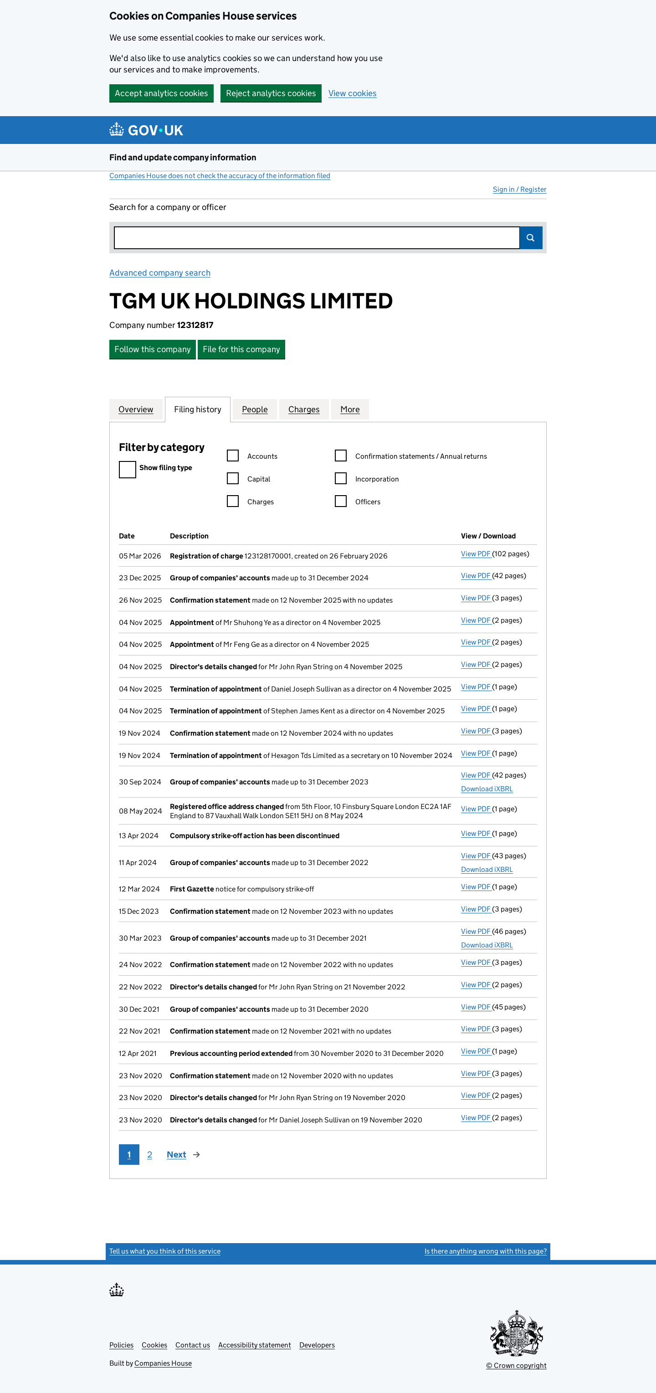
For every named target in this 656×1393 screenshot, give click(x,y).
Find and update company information (182, 157)
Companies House (163, 1363)
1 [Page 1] (129, 1154)
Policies (121, 1345)
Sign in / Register (520, 189)
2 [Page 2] (149, 1154)
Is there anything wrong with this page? (486, 1251)
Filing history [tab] (197, 409)
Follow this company (152, 349)
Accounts (252, 457)
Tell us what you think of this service (164, 1251)
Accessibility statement (254, 1345)
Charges (250, 503)
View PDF (476, 553)
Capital (248, 480)
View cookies (352, 93)
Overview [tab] (136, 409)
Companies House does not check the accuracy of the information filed (219, 175)
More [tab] (350, 409)
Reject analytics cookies (271, 93)
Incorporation (367, 480)
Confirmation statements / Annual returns (411, 457)
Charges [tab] (304, 409)
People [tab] (255, 409)
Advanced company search (159, 272)
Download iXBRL (487, 788)
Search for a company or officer (167, 207)
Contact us (192, 1345)
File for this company (241, 349)
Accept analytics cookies (161, 93)
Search (531, 237)
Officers (357, 503)
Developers (317, 1345)
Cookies (154, 1345)
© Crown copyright (516, 1365)
